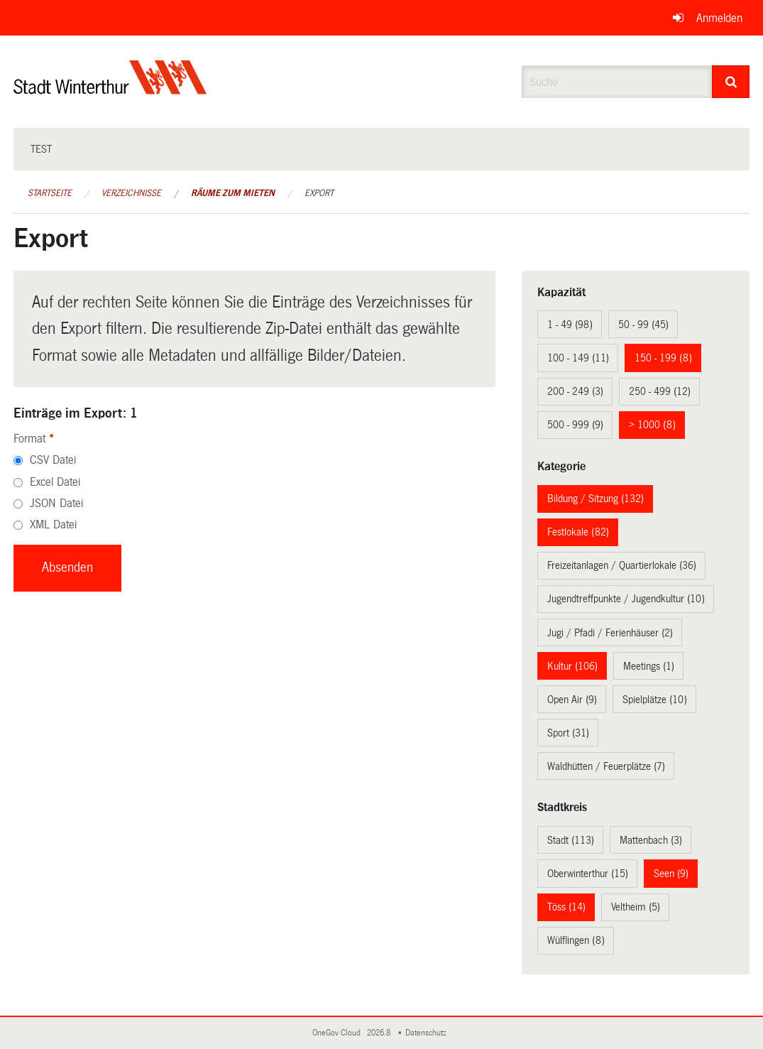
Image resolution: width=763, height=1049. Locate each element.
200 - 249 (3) (575, 391)
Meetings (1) (648, 666)
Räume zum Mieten (233, 193)
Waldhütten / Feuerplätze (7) (606, 766)
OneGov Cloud (338, 1033)
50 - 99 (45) (643, 324)
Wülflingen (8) (576, 940)
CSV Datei (53, 460)
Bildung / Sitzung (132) (595, 498)
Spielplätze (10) (654, 699)
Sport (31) (568, 733)
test (41, 149)
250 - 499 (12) (660, 391)
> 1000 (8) (652, 424)
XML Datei (53, 524)
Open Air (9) (572, 699)
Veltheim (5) (635, 907)
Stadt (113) (570, 840)
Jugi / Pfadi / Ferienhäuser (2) (610, 632)
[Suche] (731, 81)
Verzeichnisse (131, 193)
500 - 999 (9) (575, 424)
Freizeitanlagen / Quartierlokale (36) (621, 565)
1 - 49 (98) (570, 324)
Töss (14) (566, 907)
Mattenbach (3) (651, 840)
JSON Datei (56, 503)
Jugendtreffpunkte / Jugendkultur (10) (626, 598)
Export (319, 193)
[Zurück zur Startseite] (110, 89)
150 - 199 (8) (663, 358)
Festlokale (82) (578, 532)
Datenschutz (428, 1033)
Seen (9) (671, 873)
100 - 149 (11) (578, 358)
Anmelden (719, 18)
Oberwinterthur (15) (587, 873)
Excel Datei (55, 482)
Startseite (50, 193)
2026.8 (380, 1033)
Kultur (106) (572, 666)
